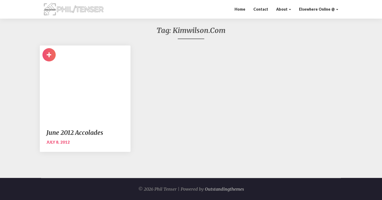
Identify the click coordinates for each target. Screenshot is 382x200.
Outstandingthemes (224, 189)
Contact (260, 9)
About (283, 9)
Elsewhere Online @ (318, 9)
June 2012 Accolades (74, 132)
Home (240, 9)
